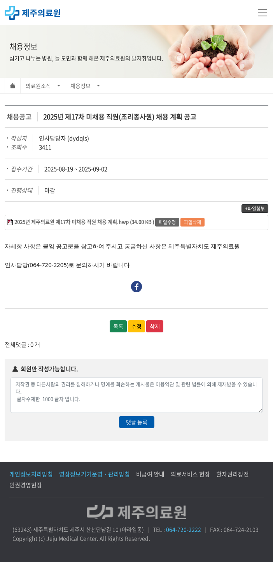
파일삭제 (192, 222)
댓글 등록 (136, 422)
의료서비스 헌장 (190, 474)
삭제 (155, 326)
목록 (118, 326)
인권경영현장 (25, 485)
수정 (136, 326)
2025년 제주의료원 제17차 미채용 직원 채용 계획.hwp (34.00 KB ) (84, 221)
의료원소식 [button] (38, 86)
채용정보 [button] (80, 86)
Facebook (136, 286)
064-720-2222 (183, 529)
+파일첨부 (255, 208)
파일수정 (167, 222)
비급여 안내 (150, 474)
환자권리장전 (232, 474)
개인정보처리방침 (31, 474)
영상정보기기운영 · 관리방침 (94, 474)
